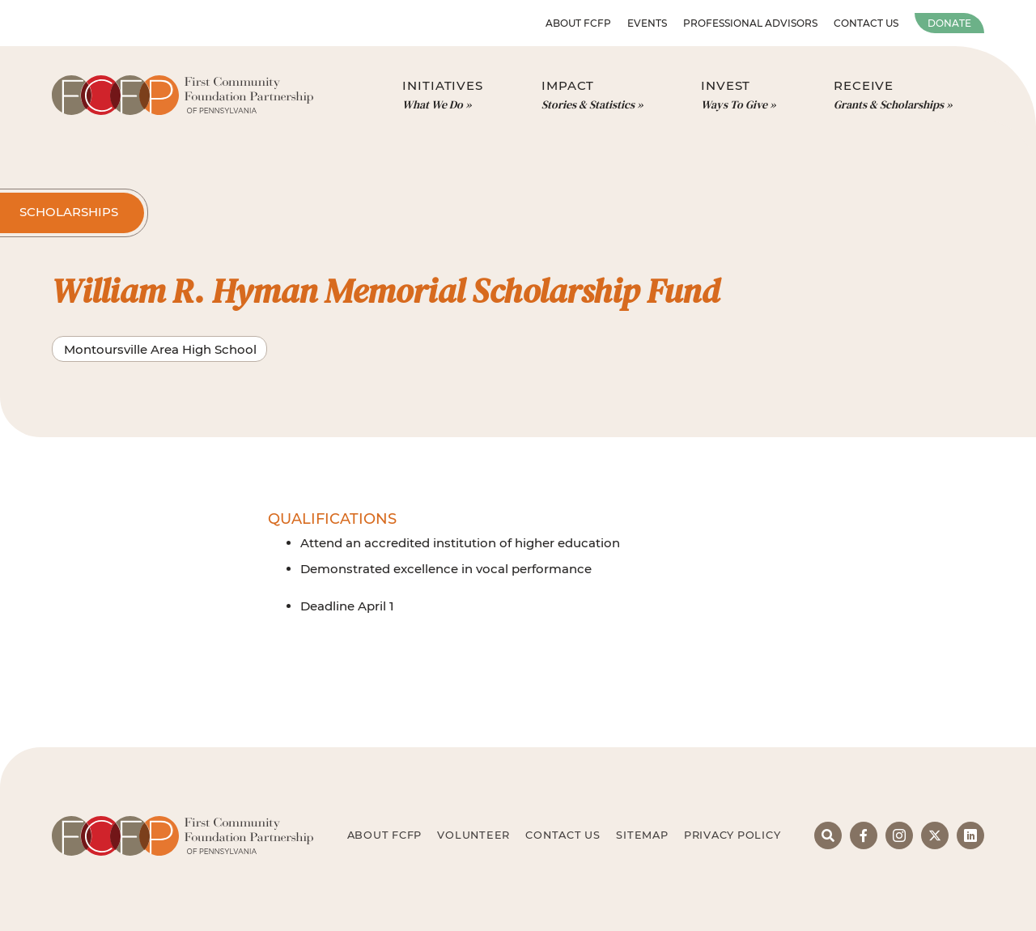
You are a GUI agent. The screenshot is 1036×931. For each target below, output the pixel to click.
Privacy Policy (732, 835)
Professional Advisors (750, 23)
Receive (893, 95)
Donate (949, 23)
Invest (738, 95)
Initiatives (442, 95)
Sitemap (642, 835)
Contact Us (866, 23)
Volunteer (473, 835)
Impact (592, 95)
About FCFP (578, 23)
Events (647, 23)
